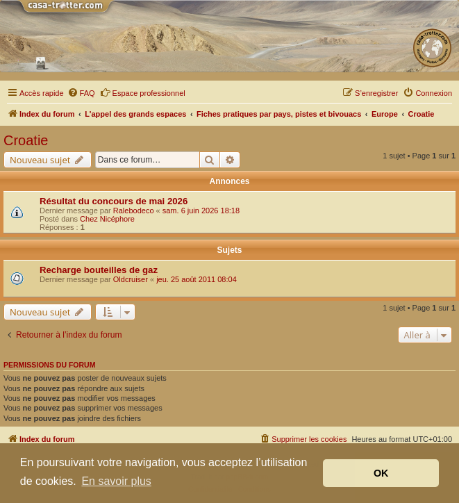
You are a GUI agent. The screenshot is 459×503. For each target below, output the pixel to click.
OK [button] (381, 473)
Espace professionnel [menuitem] (142, 92)
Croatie (25, 140)
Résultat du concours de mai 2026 (113, 201)
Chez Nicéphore (107, 219)
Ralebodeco (133, 210)
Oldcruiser (130, 279)
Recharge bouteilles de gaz (99, 270)
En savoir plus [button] (116, 481)
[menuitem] (81, 93)
